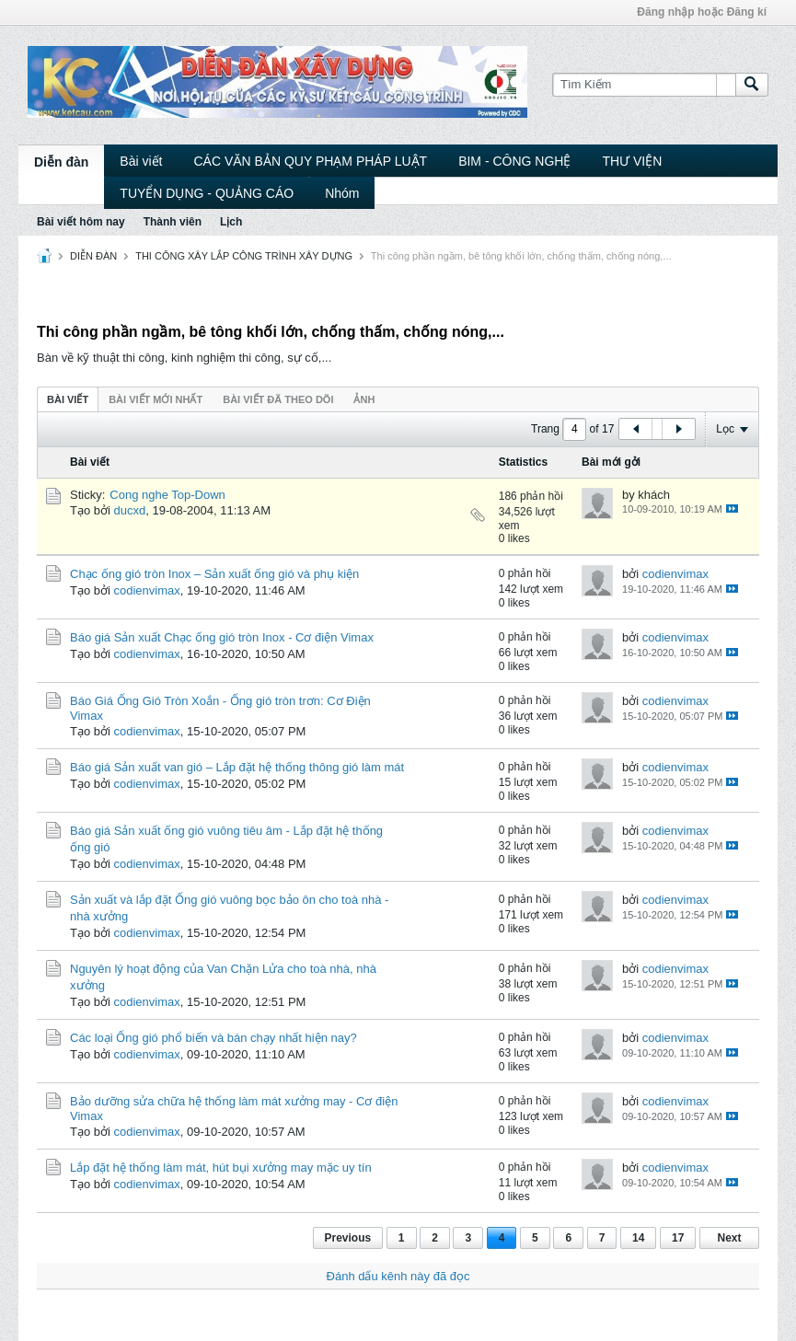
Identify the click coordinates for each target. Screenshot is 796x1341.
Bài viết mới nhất (155, 399)
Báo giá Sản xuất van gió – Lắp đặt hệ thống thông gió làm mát (237, 767)
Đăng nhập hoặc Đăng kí (702, 12)
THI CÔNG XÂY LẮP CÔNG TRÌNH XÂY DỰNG (243, 255)
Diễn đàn (61, 162)
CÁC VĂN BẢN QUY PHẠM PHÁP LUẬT (310, 161)
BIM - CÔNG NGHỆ (514, 161)
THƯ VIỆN (632, 161)
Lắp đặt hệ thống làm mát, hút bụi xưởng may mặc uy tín (221, 1167)
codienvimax (147, 590)
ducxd (130, 510)
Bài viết (141, 161)
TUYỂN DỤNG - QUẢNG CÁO (207, 193)
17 (678, 1237)
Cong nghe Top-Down (167, 495)
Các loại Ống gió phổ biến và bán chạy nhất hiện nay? (213, 1038)
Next (729, 1237)
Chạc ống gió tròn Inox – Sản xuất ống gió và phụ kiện (214, 574)
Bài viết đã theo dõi (278, 399)
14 (638, 1237)
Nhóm (342, 193)
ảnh (364, 399)
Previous (348, 1237)
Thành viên (173, 221)
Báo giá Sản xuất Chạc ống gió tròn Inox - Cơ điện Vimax (222, 637)
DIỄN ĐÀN (93, 255)
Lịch (231, 221)
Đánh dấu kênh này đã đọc (398, 1276)
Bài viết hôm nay (81, 221)
